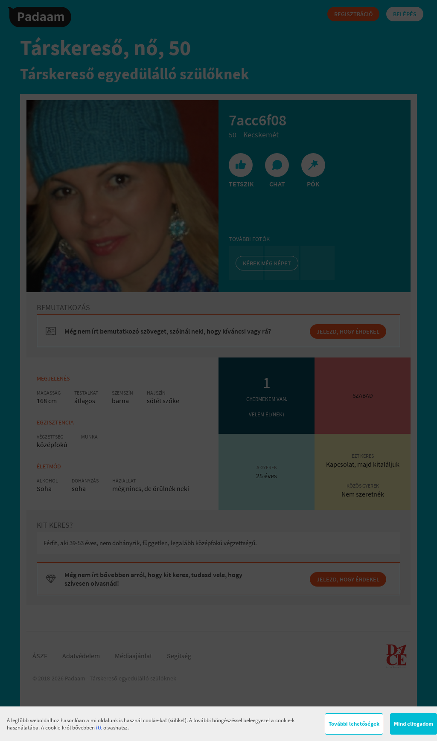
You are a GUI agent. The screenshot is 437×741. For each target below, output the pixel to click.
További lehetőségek (354, 723)
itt (99, 727)
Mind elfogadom (413, 723)
